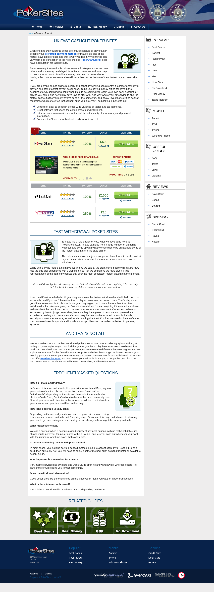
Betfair (155, 199)
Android (156, 118)
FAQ (154, 158)
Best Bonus (158, 47)
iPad (154, 124)
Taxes (155, 163)
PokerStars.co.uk (91, 59)
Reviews (56, 26)
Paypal (155, 235)
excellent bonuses (50, 358)
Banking (160, 217)
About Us (138, 26)
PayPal (152, 562)
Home (36, 26)
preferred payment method (61, 53)
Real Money (97, 26)
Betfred (156, 205)
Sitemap (48, 574)
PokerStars (158, 194)
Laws (155, 169)
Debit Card (158, 229)
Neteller (156, 241)
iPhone (156, 129)
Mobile (119, 26)
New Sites (157, 82)
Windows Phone (161, 135)
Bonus (76, 26)
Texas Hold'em (160, 99)
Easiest (156, 52)
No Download (159, 88)
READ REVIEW (67, 146)
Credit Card (158, 224)
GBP (154, 70)
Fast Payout (158, 58)
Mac (154, 76)
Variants (156, 175)
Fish (154, 64)
